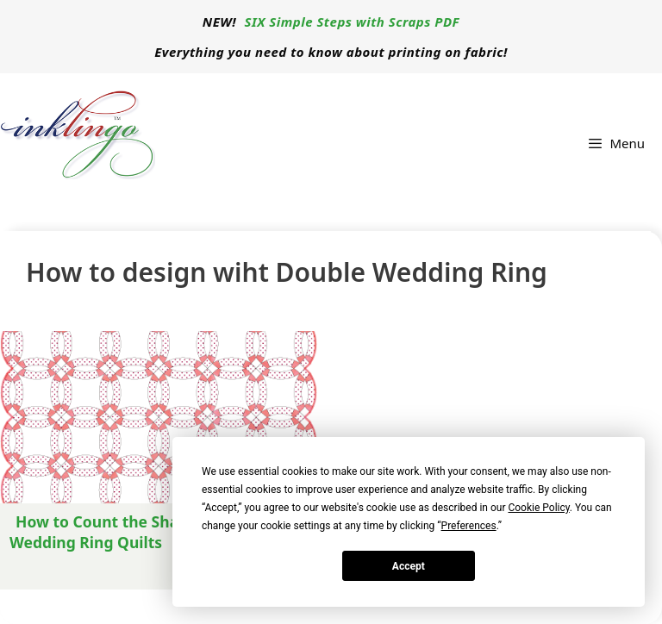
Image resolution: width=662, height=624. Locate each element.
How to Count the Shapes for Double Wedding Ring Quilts (148, 531)
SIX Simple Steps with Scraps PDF (352, 21)
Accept (408, 566)
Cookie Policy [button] (538, 508)
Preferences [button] (468, 526)
